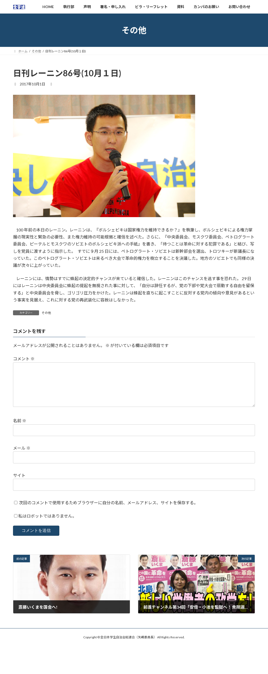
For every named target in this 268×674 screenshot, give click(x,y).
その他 (46, 313)
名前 (19, 429)
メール (21, 456)
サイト (19, 483)
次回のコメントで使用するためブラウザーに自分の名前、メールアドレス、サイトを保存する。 (108, 510)
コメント (24, 358)
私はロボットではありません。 (47, 524)
